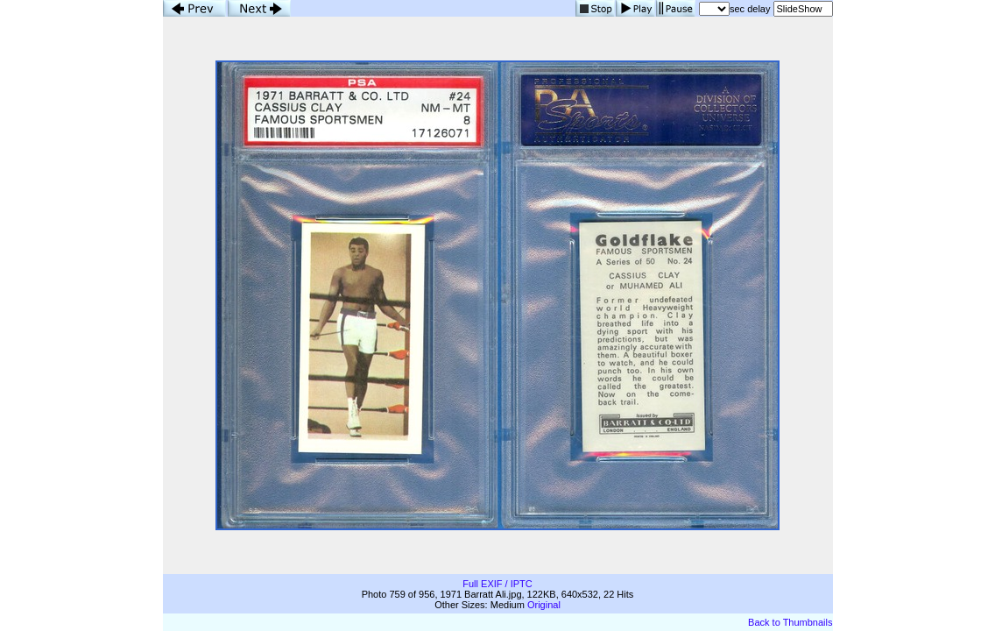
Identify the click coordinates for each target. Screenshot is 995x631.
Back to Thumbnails (790, 622)
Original (544, 604)
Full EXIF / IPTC (497, 583)
